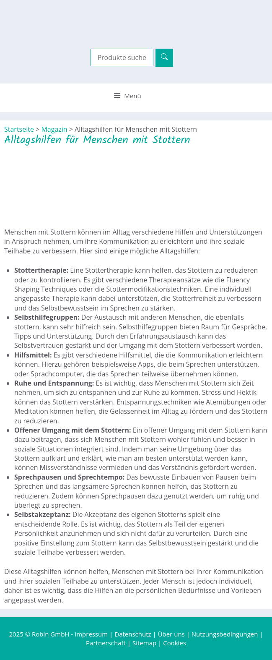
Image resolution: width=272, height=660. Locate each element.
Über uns (171, 634)
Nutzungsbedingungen (225, 634)
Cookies (174, 643)
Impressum (91, 634)
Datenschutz (132, 634)
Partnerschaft (106, 643)
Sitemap (144, 643)
